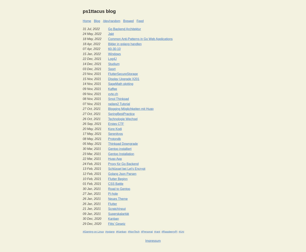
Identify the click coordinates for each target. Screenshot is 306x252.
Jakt (111, 34)
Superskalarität (118, 213)
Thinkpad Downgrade (123, 143)
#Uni (181, 231)
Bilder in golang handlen (125, 44)
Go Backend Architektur (124, 29)
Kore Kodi (115, 129)
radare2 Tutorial (119, 104)
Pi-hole (113, 193)
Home (87, 21)
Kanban (113, 218)
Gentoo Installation (121, 154)
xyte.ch (113, 94)
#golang (110, 231)
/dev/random (111, 21)
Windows (114, 54)
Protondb (114, 139)
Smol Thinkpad (118, 99)
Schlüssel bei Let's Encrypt (126, 168)
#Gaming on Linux (93, 231)
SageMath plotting (120, 83)
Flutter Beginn (118, 179)
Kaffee (112, 89)
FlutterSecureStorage (123, 74)
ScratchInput (117, 208)
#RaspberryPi (169, 231)
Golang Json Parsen (122, 173)
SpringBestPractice (121, 114)
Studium (114, 64)
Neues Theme (118, 198)
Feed (140, 21)
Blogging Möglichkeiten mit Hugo (131, 108)
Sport (112, 69)
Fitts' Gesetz (116, 223)
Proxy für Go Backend (123, 164)
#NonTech (134, 231)
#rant (157, 231)
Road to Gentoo (119, 189)
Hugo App (115, 158)
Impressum (153, 240)
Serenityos (115, 133)
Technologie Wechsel (123, 119)
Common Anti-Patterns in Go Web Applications (140, 39)
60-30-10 (114, 49)
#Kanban (121, 231)
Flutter (112, 204)
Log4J (112, 59)
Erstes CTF (116, 124)
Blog (97, 21)
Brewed (128, 21)
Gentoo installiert (120, 148)
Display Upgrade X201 (123, 79)
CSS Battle (115, 183)
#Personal (147, 231)
